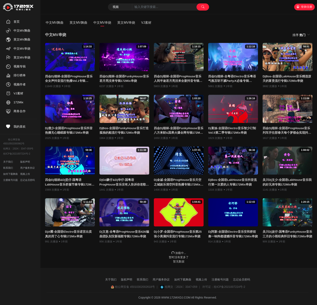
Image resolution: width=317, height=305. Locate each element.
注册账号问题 (10, 180)
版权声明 (25, 161)
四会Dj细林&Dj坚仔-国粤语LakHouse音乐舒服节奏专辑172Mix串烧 (69, 182)
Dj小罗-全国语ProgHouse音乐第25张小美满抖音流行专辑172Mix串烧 (178, 234)
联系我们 (8, 167)
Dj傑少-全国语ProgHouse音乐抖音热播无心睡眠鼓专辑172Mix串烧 (69, 130)
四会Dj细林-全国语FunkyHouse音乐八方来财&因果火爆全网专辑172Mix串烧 (178, 130)
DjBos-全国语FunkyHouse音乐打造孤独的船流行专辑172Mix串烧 (124, 130)
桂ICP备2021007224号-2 (16, 153)
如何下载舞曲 (10, 174)
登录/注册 (304, 6)
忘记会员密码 (27, 180)
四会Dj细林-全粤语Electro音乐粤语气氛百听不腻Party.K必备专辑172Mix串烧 (232, 79)
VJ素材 (146, 22)
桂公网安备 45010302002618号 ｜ (136, 286)
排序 (299, 35)
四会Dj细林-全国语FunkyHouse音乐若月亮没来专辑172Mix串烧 (124, 79)
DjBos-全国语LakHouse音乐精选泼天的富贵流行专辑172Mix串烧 (287, 79)
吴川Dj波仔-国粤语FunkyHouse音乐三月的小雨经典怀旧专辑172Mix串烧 (287, 234)
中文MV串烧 (102, 22)
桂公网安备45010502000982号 (13, 141)
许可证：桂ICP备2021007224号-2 (223, 286)
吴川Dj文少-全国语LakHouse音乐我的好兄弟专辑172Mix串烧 (287, 182)
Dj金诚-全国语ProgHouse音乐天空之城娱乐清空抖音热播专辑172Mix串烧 (178, 182)
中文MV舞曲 (54, 22)
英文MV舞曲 (78, 22)
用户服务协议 (27, 167)
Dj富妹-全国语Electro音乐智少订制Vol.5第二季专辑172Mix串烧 (232, 130)
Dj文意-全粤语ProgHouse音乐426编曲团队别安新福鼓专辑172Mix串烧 (124, 234)
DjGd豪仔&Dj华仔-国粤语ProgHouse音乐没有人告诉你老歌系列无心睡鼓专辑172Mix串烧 (124, 182)
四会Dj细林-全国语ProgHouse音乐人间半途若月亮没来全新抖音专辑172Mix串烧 (177, 79)
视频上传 (25, 174)
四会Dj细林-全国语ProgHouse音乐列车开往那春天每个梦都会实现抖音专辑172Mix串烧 (287, 130)
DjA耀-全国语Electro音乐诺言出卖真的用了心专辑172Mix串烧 (68, 234)
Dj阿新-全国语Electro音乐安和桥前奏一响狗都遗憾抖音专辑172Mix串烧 (233, 234)
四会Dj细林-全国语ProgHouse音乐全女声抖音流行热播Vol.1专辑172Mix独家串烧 (69, 79)
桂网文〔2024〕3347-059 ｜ (183, 286)
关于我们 (8, 161)
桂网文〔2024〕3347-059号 (18, 148)
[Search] (158, 7)
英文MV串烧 (126, 22)
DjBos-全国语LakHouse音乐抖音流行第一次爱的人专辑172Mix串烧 (232, 182)
